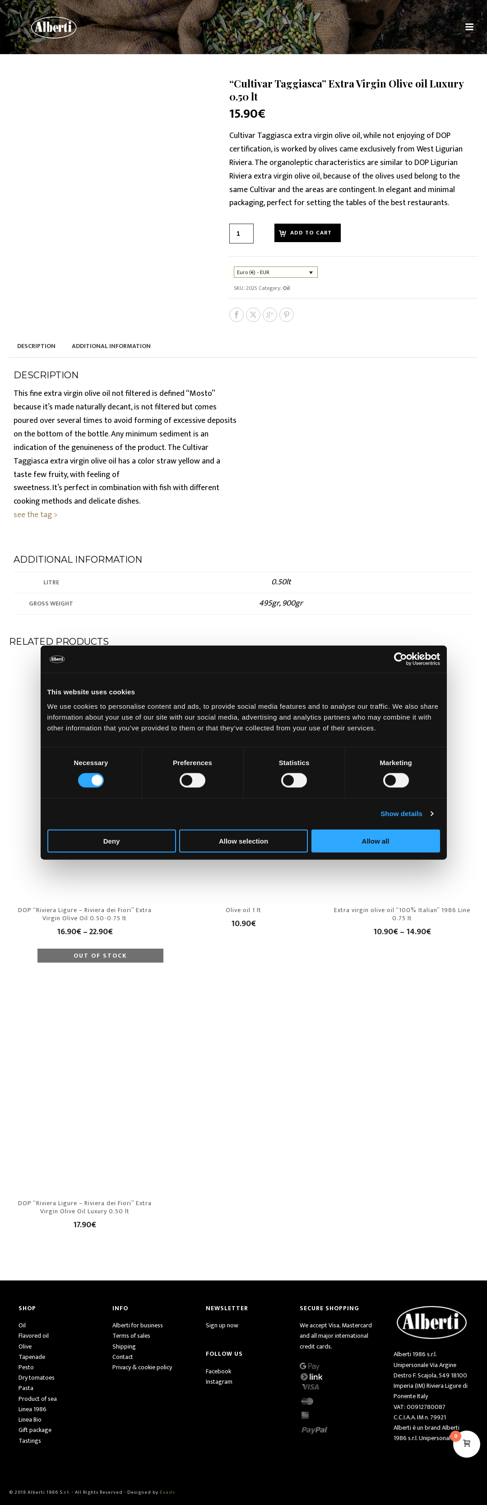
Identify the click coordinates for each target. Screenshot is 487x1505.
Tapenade (32, 1357)
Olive (25, 1346)
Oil (286, 288)
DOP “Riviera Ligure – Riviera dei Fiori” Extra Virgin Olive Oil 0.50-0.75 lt (85, 914)
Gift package (35, 1430)
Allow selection (243, 840)
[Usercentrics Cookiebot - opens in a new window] (400, 659)
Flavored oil (34, 1336)
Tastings (30, 1441)
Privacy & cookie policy (142, 1367)
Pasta (26, 1388)
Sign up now (222, 1325)
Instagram (219, 1382)
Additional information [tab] (111, 346)
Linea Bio (30, 1419)
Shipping (124, 1346)
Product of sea (38, 1399)
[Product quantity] (241, 233)
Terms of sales (131, 1336)
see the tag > (36, 515)
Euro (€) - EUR (253, 272)
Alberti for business (137, 1325)
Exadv (167, 1492)
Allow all (376, 840)
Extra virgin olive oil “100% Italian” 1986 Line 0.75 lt (402, 914)
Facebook (218, 1371)
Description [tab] (36, 346)
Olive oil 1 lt (243, 910)
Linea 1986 (32, 1409)
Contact (122, 1357)
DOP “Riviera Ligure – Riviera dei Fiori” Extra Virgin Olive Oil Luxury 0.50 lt (85, 1207)
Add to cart (311, 233)
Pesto (26, 1367)
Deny (111, 840)
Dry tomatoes (37, 1377)
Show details (401, 813)
